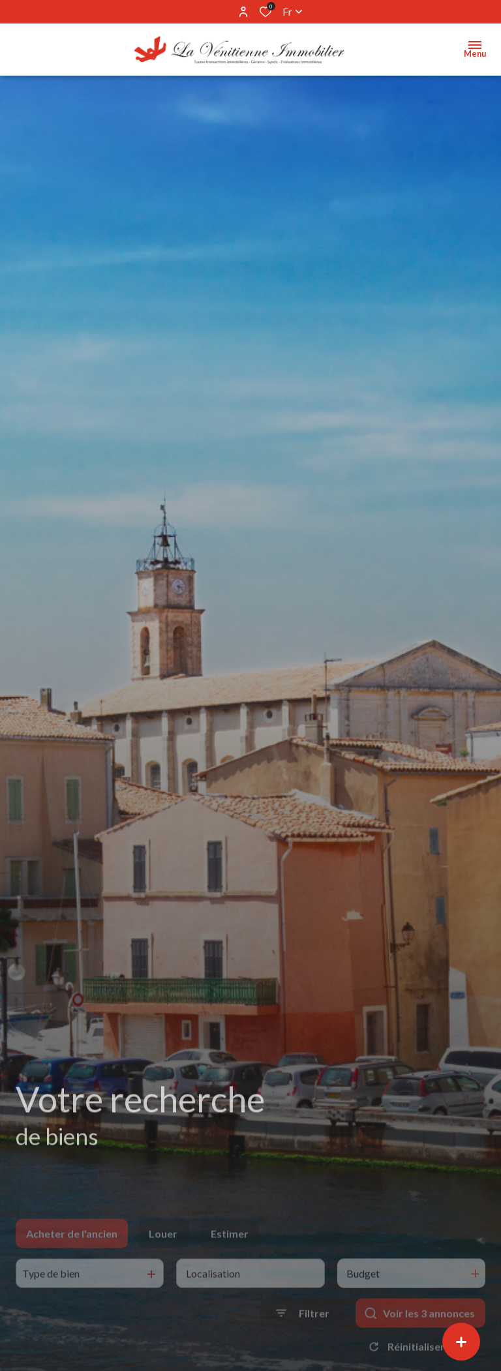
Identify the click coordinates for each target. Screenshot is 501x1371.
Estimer (230, 1252)
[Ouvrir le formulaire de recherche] (302, 1333)
